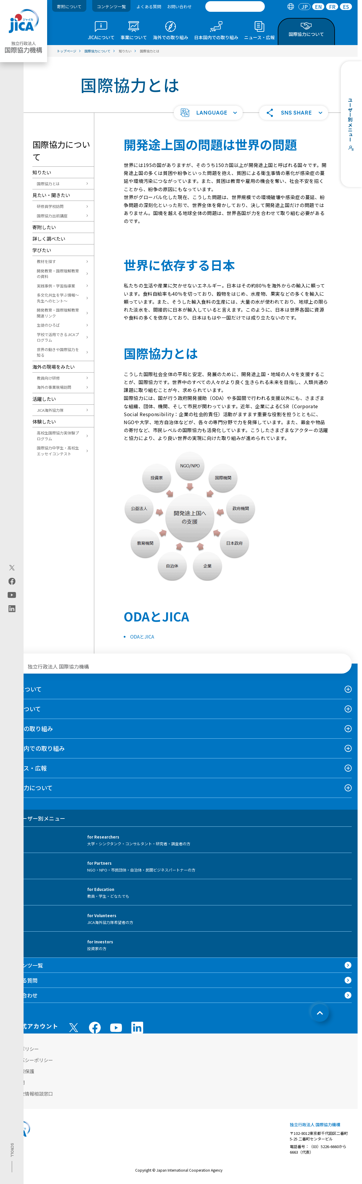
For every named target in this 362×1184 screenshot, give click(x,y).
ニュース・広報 (26, 768)
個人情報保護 (20, 1071)
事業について (23, 709)
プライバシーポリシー (29, 1060)
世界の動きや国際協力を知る (58, 352)
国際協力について (29, 787)
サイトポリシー (22, 1048)
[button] (208, 113)
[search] (235, 6)
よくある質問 (148, 6)
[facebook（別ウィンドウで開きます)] (12, 581)
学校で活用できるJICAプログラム (58, 337)
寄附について (69, 6)
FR (332, 6)
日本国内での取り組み (35, 748)
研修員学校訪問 (50, 206)
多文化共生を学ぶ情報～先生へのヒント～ (58, 298)
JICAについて (24, 689)
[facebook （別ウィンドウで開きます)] (95, 1027)
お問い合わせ (179, 6)
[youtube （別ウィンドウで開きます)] (116, 1027)
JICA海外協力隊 (50, 410)
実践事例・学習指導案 (56, 286)
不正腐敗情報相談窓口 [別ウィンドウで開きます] (29, 1093)
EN (318, 6)
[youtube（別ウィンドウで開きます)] (12, 595)
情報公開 (15, 1082)
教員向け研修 (48, 378)
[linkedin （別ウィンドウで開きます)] (137, 1027)
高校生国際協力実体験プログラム (58, 435)
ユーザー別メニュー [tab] (35, 818)
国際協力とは (48, 183)
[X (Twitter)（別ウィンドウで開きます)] (12, 568)
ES (346, 6)
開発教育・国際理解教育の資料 (58, 274)
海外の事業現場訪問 (54, 387)
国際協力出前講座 (52, 216)
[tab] (291, 6)
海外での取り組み (29, 728)
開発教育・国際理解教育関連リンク (58, 313)
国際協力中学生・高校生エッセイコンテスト (58, 451)
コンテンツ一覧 (111, 6)
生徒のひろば (48, 325)
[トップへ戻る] (320, 1013)
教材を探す (46, 261)
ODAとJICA (142, 636)
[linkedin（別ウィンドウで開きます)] (12, 608)
